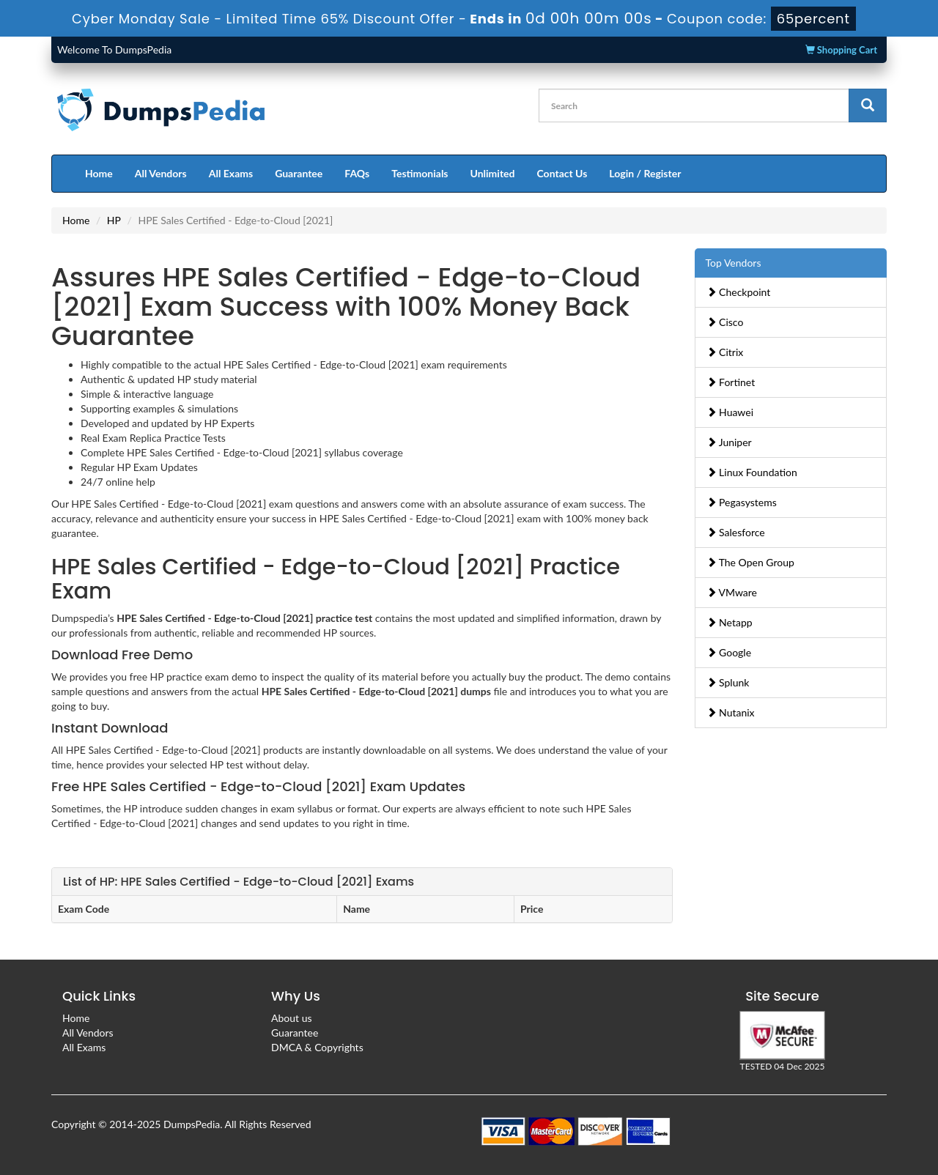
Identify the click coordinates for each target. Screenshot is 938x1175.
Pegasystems (741, 502)
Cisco (725, 322)
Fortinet (731, 382)
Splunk (728, 682)
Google (729, 652)
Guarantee (298, 173)
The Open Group (750, 562)
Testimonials (419, 173)
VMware (732, 592)
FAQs (356, 173)
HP (114, 220)
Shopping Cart (841, 50)
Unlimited (492, 173)
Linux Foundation (751, 472)
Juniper (729, 442)
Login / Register (645, 173)
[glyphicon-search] (868, 105)
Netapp (729, 622)
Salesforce (735, 532)
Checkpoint (738, 292)
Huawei (730, 412)
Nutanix (730, 712)
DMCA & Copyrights (317, 1047)
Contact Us (561, 173)
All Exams (231, 173)
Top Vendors (733, 262)
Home (99, 173)
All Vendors (161, 173)
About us (291, 1018)
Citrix (725, 352)
